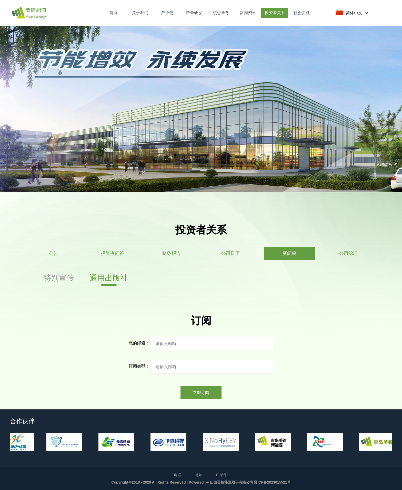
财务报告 (171, 253)
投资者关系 (275, 13)
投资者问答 (112, 253)
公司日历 (230, 253)
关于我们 (140, 13)
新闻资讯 (248, 13)
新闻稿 (289, 253)
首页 (113, 13)
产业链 (167, 13)
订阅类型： (139, 366)
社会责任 (302, 13)
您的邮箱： (139, 343)
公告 (53, 253)
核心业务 (221, 13)
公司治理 (348, 253)
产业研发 (194, 13)
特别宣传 (58, 278)
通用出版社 (108, 278)
